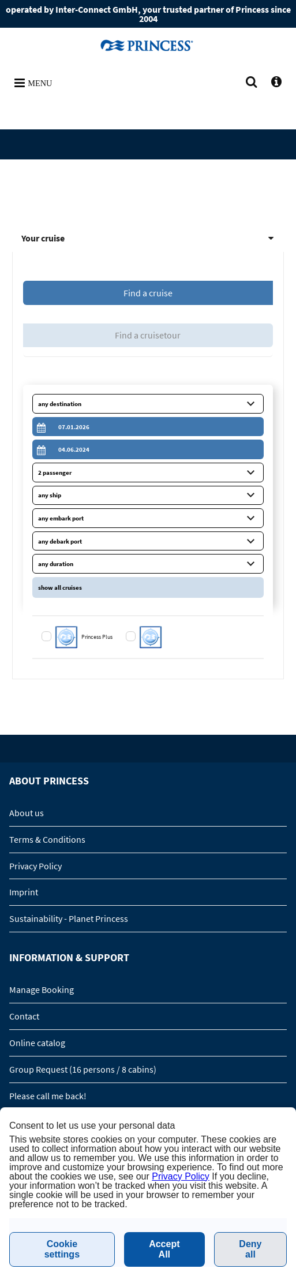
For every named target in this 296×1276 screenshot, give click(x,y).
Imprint (23, 892)
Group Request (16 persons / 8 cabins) (82, 1069)
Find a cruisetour (148, 335)
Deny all (250, 1249)
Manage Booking (41, 989)
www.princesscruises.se (148, 45)
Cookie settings (62, 1249)
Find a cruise (148, 293)
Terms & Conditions (47, 839)
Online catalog (37, 1042)
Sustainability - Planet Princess (68, 918)
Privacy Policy (35, 866)
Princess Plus (97, 637)
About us (26, 813)
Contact (24, 1016)
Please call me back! (48, 1096)
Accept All (164, 1249)
